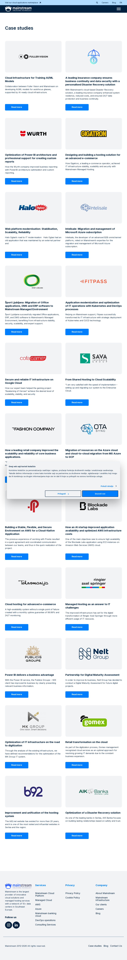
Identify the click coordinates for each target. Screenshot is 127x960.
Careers (105, 3)
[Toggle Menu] (119, 9)
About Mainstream (105, 893)
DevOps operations (45, 920)
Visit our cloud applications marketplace (23, 3)
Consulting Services (45, 924)
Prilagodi (63, 494)
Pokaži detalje (107, 486)
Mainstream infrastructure (102, 898)
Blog (114, 3)
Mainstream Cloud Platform (44, 894)
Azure (38, 909)
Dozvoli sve (100, 494)
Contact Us (116, 946)
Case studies (95, 946)
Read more (16, 107)
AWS (37, 904)
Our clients (101, 904)
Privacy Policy (72, 893)
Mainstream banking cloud (45, 914)
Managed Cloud (43, 900)
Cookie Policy (72, 897)
